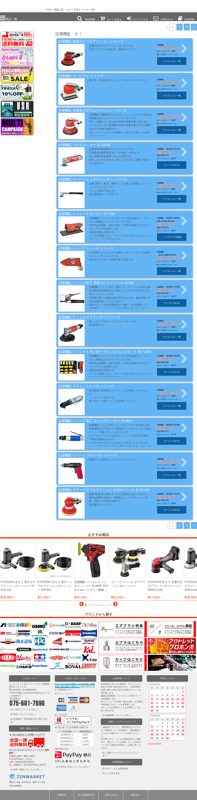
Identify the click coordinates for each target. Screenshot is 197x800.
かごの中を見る (112, 773)
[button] (81, 605)
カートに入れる (175, 165)
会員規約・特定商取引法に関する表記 (29, 720)
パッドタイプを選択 (175, 237)
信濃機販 (163, 45)
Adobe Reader (32, 693)
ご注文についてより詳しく (26, 709)
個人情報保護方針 (86, 795)
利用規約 (61, 795)
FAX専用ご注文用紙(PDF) (24, 690)
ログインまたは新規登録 (116, 768)
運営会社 (135, 795)
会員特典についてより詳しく (119, 715)
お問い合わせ (111, 795)
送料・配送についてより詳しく (28, 769)
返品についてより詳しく (25, 714)
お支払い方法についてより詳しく (75, 767)
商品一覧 (8, 18)
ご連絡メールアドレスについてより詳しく (121, 754)
